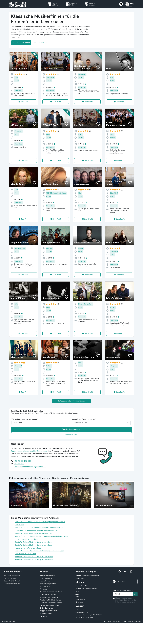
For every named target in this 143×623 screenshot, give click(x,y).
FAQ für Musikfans (10, 578)
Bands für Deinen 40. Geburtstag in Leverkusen (34, 559)
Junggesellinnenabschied (48, 611)
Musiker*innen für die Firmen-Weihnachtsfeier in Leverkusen (39, 551)
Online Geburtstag (46, 608)
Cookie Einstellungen (134, 621)
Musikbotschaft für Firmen (49, 597)
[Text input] (123, 594)
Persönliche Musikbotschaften (50, 600)
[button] (129, 4)
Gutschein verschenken (12, 584)
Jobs (77, 594)
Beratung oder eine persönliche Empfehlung (29, 451)
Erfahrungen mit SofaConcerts (86, 588)
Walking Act (44, 616)
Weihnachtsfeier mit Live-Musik (51, 592)
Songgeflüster (80, 578)
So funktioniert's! (40, 42)
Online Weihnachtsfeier (48, 594)
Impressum (107, 621)
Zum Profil (25, 102)
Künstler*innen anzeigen (72, 429)
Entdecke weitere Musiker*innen (71, 401)
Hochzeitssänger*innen (48, 584)
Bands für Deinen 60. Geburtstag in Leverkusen (34, 545)
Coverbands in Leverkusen (25, 554)
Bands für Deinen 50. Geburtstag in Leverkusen (34, 542)
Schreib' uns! (19, 464)
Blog (77, 591)
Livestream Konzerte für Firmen (51, 603)
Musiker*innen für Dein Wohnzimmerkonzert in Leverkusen (39, 527)
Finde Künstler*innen (21, 42)
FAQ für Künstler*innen (12, 576)
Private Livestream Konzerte (49, 605)
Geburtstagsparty (46, 578)
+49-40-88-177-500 (22, 461)
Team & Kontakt (81, 586)
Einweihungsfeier (46, 613)
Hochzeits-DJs (45, 586)
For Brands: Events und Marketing (87, 576)
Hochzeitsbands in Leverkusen (27, 539)
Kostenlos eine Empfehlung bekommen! (30, 466)
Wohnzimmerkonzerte (47, 576)
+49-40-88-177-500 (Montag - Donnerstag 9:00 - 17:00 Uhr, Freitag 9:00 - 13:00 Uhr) (89, 614)
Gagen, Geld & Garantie (12, 581)
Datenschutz (117, 621)
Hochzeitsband (45, 581)
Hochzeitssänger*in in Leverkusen (28, 548)
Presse (78, 597)
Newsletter (79, 602)
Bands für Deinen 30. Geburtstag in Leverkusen (34, 556)
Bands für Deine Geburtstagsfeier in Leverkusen (34, 533)
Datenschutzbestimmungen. (125, 602)
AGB (124, 621)
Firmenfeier (44, 589)
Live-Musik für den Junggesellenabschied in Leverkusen (37, 530)
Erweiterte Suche (72, 434)
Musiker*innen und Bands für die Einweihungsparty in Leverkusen (41, 536)
